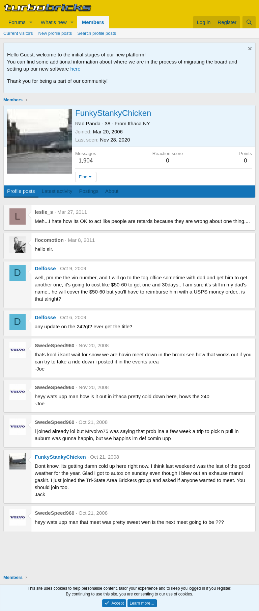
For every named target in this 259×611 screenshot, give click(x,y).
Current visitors (18, 33)
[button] (31, 22)
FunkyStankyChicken (60, 457)
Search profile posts (96, 33)
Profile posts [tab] (21, 191)
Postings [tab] (88, 191)
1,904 (86, 160)
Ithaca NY (139, 123)
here (75, 69)
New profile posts (55, 33)
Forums (17, 22)
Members (93, 22)
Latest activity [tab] (57, 191)
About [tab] (111, 191)
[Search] (249, 22)
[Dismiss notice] (249, 49)
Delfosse (45, 268)
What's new (54, 22)
